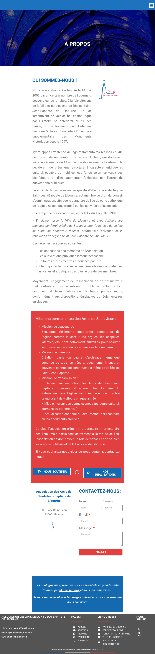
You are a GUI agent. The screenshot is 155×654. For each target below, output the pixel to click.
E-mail (83, 514)
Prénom (107, 501)
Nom (82, 501)
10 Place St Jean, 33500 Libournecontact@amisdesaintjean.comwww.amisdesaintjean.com (18, 632)
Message (86, 528)
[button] (151, 5)
